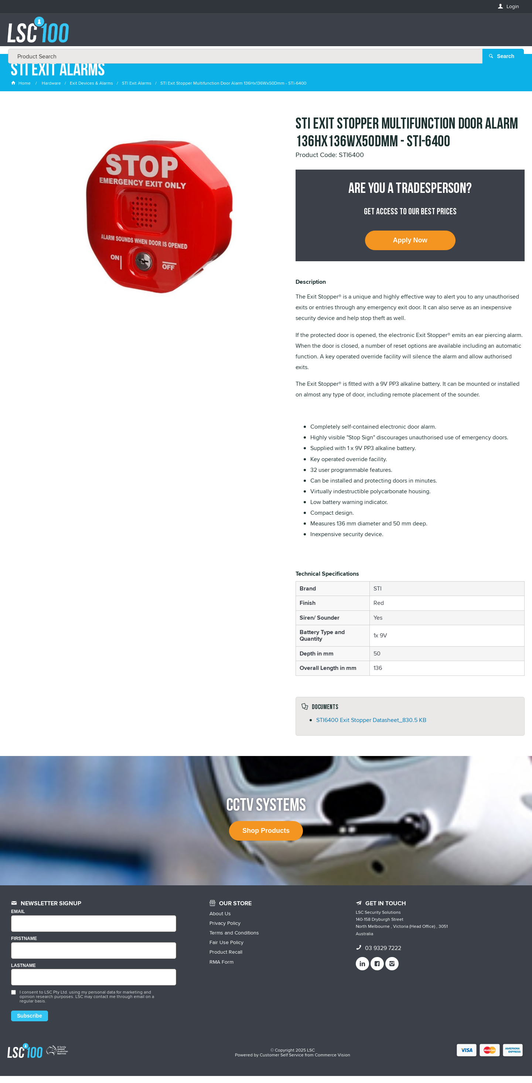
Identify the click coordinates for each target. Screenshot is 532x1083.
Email (18, 918)
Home (21, 90)
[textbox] (263, 33)
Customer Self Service (282, 1062)
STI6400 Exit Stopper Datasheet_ (371, 727)
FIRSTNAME (24, 945)
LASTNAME (23, 972)
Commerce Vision (332, 1062)
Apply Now (410, 247)
